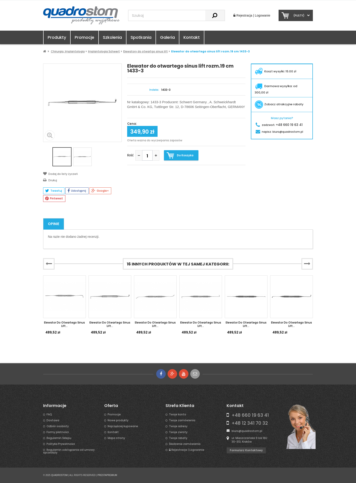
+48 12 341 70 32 (250, 423)
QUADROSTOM (59, 475)
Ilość (130, 155)
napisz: (279, 132)
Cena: (132, 124)
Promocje (84, 37)
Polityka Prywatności (61, 444)
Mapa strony (116, 438)
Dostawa (53, 420)
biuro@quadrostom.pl (247, 431)
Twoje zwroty (178, 432)
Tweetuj (53, 191)
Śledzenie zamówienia (184, 444)
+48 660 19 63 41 (250, 415)
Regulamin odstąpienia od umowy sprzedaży (69, 451)
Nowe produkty (118, 420)
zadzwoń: (279, 125)
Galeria (167, 37)
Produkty (57, 37)
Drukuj (50, 180)
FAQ (49, 414)
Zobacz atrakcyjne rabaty (279, 104)
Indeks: (154, 89)
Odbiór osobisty (58, 426)
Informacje (54, 406)
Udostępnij (76, 191)
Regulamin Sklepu (59, 438)
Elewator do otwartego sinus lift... (64, 324)
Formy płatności (58, 432)
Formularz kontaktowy (246, 450)
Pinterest (54, 198)
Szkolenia (112, 37)
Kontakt (191, 37)
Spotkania (141, 37)
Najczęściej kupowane (123, 426)
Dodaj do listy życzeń (60, 173)
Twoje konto (177, 414)
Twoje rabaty (178, 438)
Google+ (100, 191)
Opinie (53, 223)
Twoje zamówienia (182, 420)
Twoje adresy (178, 426)
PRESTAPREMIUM (107, 475)
